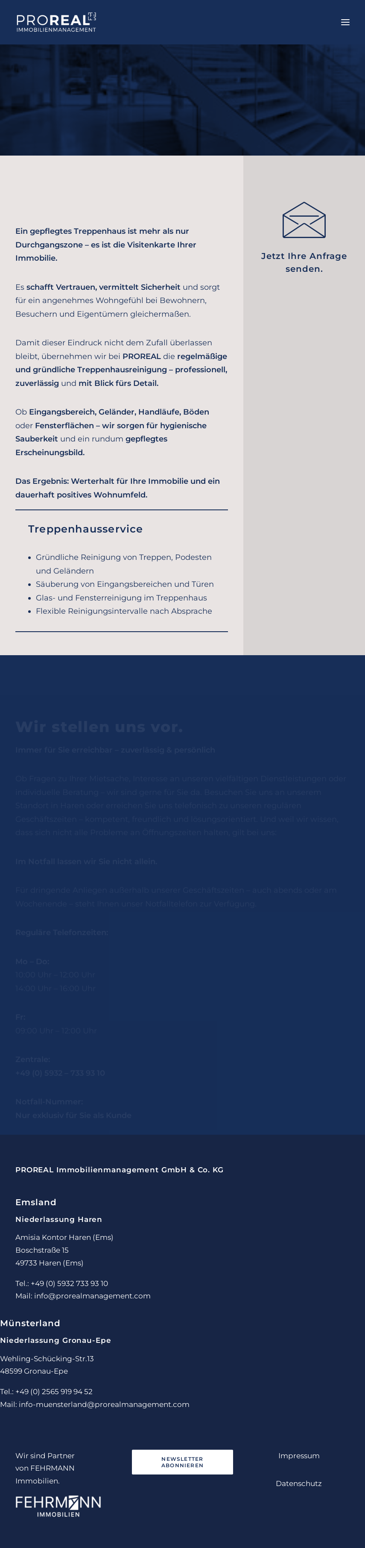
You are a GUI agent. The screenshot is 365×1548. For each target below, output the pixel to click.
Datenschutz (299, 1483)
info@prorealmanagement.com (92, 1296)
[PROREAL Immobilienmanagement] (56, 22)
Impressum (299, 1455)
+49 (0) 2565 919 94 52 (54, 1391)
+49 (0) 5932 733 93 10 (69, 1283)
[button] (345, 22)
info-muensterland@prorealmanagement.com (104, 1404)
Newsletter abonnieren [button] (183, 1462)
